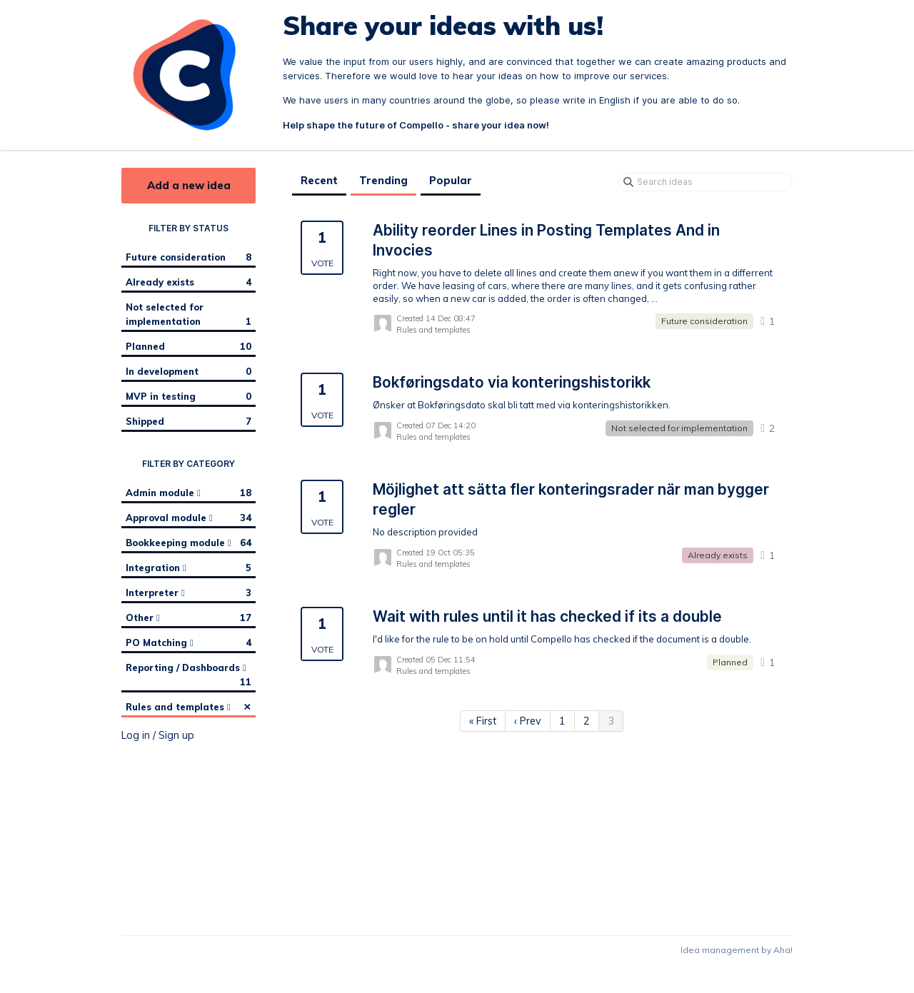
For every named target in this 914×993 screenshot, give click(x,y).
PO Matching (188, 642)
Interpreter (188, 592)
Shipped (188, 421)
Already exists (188, 282)
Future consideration (188, 257)
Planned (188, 346)
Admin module (188, 492)
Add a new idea (189, 185)
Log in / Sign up (157, 735)
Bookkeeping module (188, 542)
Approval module (188, 517)
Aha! (783, 949)
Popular (450, 180)
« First (482, 721)
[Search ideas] (705, 182)
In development (188, 371)
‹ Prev (527, 721)
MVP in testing (188, 396)
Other (188, 617)
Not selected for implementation (188, 314)
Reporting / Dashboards (188, 675)
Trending (383, 180)
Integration (188, 567)
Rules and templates (188, 706)
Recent (319, 180)
